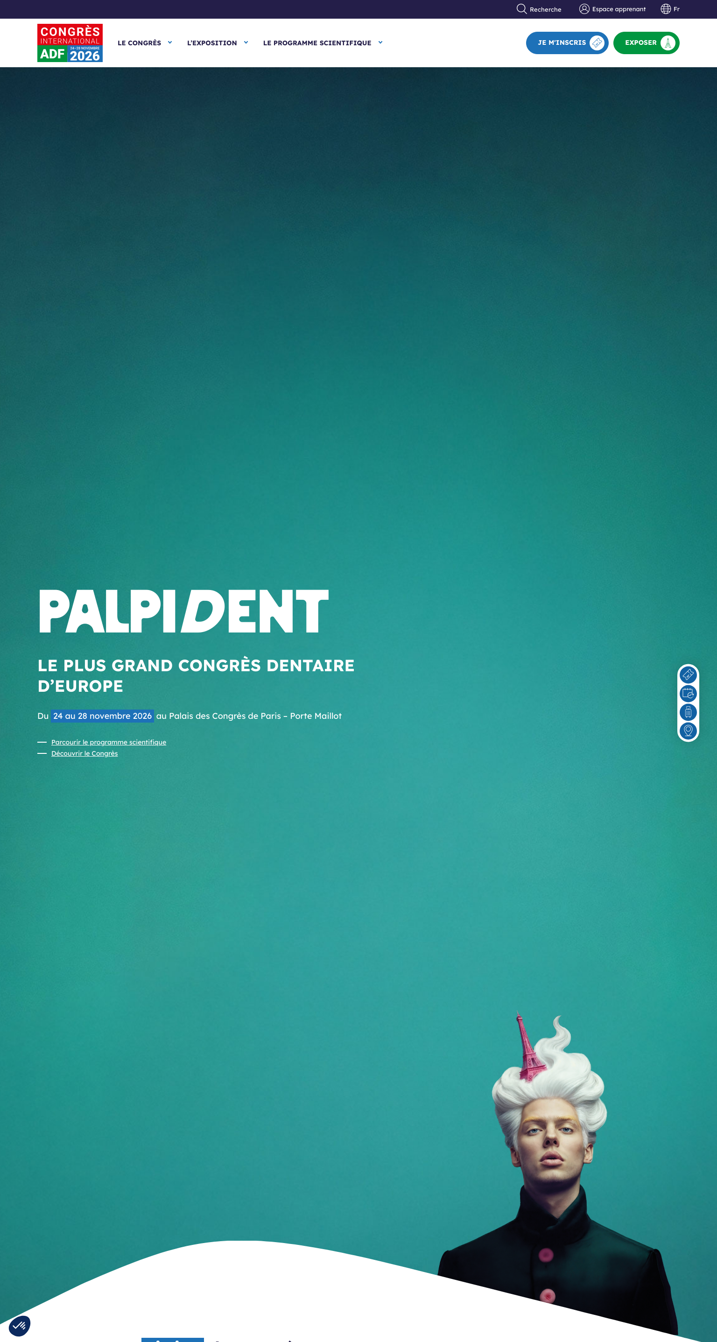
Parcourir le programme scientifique (108, 742)
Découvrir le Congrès (84, 753)
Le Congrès (139, 43)
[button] (19, 1326)
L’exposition (212, 43)
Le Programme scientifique (317, 43)
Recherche (539, 9)
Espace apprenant (612, 9)
